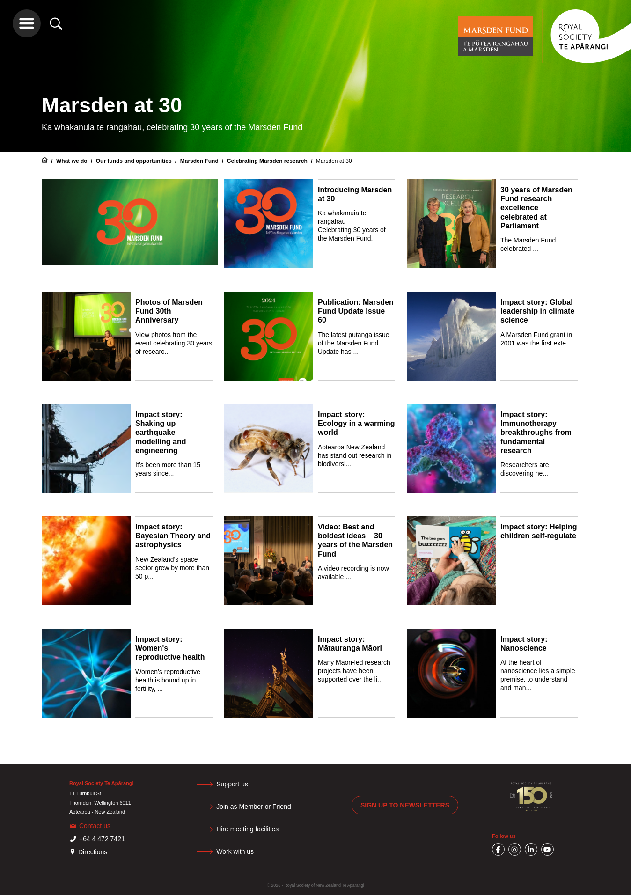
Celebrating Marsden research (268, 161)
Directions (92, 852)
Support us (236, 784)
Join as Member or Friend (257, 806)
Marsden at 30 (334, 161)
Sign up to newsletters (404, 805)
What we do (72, 161)
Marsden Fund (200, 161)
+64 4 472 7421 (102, 839)
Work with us (239, 851)
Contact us (94, 825)
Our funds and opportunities (134, 161)
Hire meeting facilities (251, 829)
